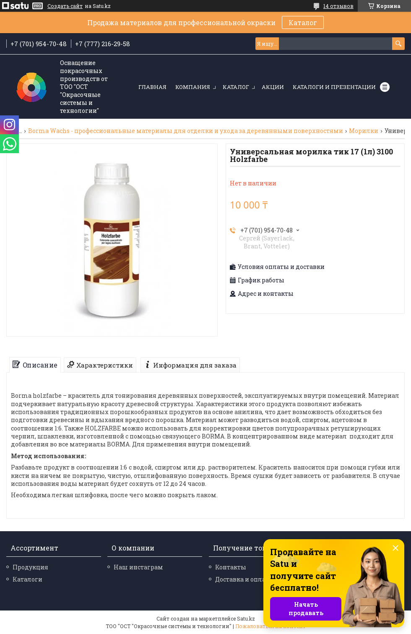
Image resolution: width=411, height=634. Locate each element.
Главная (152, 87)
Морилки (363, 131)
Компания (192, 87)
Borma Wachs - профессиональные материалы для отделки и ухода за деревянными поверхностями (185, 131)
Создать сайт (65, 6)
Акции (273, 87)
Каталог (303, 22)
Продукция (30, 567)
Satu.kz (246, 618)
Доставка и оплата (243, 579)
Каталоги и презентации (334, 87)
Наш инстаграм (138, 567)
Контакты (230, 567)
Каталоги (27, 579)
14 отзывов (338, 6)
